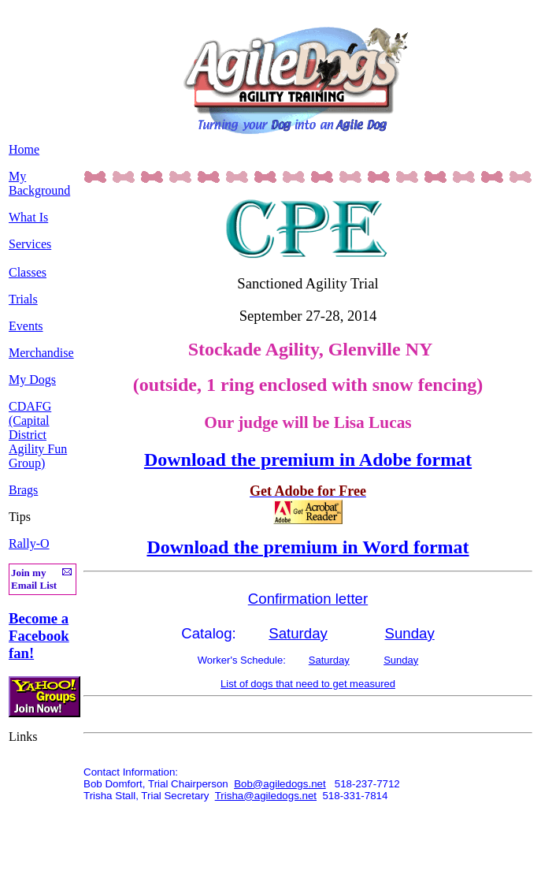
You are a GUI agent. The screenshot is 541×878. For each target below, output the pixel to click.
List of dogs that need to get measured (307, 684)
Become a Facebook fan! (39, 635)
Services (30, 244)
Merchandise (41, 352)
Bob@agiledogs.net (280, 784)
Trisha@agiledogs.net (266, 796)
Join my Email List (34, 579)
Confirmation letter (308, 598)
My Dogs (32, 379)
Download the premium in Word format (307, 547)
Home (24, 149)
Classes (27, 272)
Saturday (298, 633)
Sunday (409, 633)
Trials (23, 299)
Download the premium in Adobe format (308, 459)
